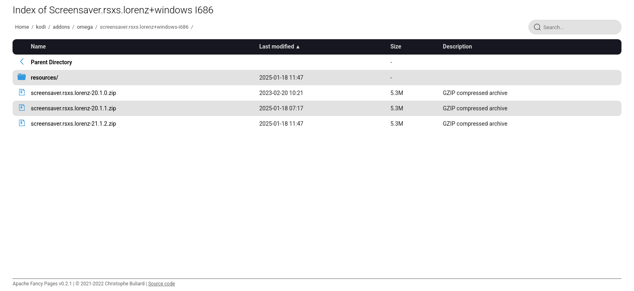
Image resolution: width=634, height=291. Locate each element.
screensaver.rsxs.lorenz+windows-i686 (144, 27)
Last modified (276, 46)
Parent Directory (51, 62)
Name (38, 46)
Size (395, 46)
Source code (161, 284)
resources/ (44, 77)
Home (22, 27)
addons (61, 27)
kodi (41, 27)
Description (457, 46)
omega (85, 27)
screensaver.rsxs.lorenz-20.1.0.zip (73, 93)
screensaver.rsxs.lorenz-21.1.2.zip (73, 123)
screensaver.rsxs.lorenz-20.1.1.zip (73, 108)
